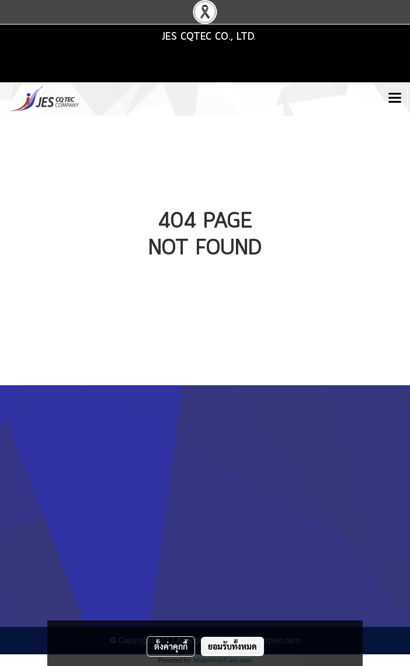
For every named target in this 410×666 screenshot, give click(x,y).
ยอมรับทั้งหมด (232, 646)
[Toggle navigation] (395, 98)
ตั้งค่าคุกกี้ (170, 646)
